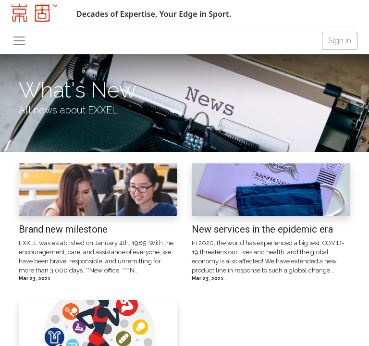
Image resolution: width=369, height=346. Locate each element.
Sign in (339, 40)
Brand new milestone (63, 229)
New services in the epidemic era (262, 229)
